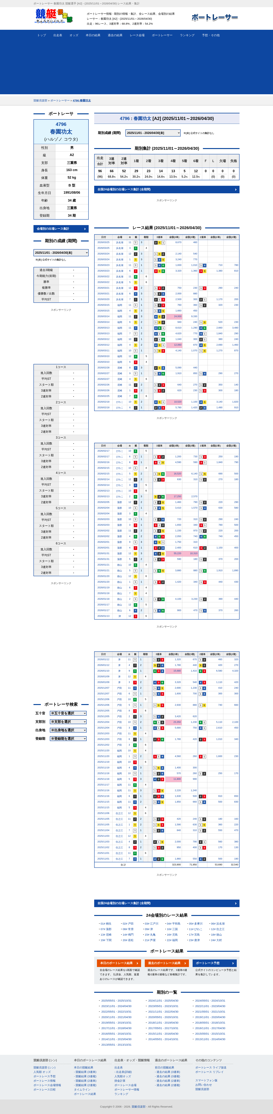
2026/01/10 (103, 670)
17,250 (177, 496)
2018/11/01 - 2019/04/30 (163, 1022)
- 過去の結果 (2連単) (167, 1080)
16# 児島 (172, 934)
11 (130, 242)
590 (195, 462)
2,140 (179, 253)
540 (195, 253)
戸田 (119, 688)
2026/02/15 (103, 468)
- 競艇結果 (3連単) (85, 1071)
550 (220, 830)
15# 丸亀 (150, 934)
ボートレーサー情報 (126, 1089)
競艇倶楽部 (40, 100)
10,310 (193, 553)
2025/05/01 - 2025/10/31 (116, 1000)
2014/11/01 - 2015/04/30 (116, 1039)
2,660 (219, 327)
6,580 (219, 670)
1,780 (178, 665)
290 (220, 287)
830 (236, 801)
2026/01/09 (103, 676)
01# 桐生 (106, 923)
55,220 (177, 553)
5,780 (179, 407)
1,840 (219, 333)
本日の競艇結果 (83, 1067)
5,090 (179, 367)
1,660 (179, 310)
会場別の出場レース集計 (53, 228)
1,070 (194, 350)
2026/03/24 (103, 253)
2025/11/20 (103, 750)
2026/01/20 (103, 576)
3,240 (179, 259)
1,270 (219, 350)
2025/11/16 (103, 790)
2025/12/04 (103, 722)
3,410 (178, 507)
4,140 (179, 350)
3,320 (179, 270)
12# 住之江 (218, 929)
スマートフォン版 (206, 1080)
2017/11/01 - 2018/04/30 (116, 1028)
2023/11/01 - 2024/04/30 (116, 1006)
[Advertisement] (136, 68)
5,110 (219, 722)
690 (221, 473)
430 (236, 581)
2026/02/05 (103, 502)
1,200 (178, 456)
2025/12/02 (103, 744)
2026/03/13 (103, 327)
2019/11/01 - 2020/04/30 (210, 1017)
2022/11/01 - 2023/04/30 (210, 1006)
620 (179, 390)
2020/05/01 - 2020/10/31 (163, 1017)
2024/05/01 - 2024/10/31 (210, 1000)
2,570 (194, 496)
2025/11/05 (103, 818)
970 (195, 530)
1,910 (179, 373)
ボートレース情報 (44, 1080)
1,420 (194, 407)
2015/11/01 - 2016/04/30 (163, 1033)
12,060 (177, 344)
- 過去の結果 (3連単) (167, 1071)
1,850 (178, 801)
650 (236, 796)
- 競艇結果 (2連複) (85, 1085)
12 (130, 253)
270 (236, 373)
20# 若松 (128, 940)
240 (236, 287)
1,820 (235, 401)
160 (236, 818)
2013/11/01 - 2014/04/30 (210, 1039)
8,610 (179, 327)
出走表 (118, 1067)
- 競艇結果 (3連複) (85, 1076)
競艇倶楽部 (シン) (44, 1067)
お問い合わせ (203, 1084)
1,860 (178, 858)
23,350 (177, 722)
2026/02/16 (103, 462)
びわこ (119, 402)
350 (220, 384)
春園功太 (61, 132)
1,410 (194, 670)
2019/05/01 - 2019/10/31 (116, 1022)
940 (179, 322)
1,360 (194, 270)
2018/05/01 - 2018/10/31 (210, 1022)
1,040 (179, 339)
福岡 (119, 305)
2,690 (219, 344)
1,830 (179, 265)
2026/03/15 (103, 305)
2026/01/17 (103, 604)
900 (179, 610)
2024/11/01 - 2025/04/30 (163, 1000)
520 (220, 322)
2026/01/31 (103, 553)
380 (220, 339)
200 (236, 299)
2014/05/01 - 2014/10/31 (163, 1039)
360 (195, 305)
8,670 (179, 242)
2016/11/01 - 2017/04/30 (210, 1028)
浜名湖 (119, 242)
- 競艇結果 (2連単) (85, 1080)
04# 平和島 (173, 923)
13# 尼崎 (106, 934)
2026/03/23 (103, 265)
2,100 (235, 722)
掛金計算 (119, 1080)
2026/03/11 (103, 350)
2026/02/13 (103, 490)
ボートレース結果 (85, 1093)
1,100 (194, 401)
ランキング (121, 1093)
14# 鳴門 (128, 934)
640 (179, 384)
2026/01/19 (103, 587)
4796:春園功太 (82, 100)
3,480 (235, 327)
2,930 (178, 705)
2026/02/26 (103, 384)
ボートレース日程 (44, 1089)
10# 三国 (172, 929)
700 (195, 693)
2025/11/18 (103, 773)
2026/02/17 (103, 450)
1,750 (178, 542)
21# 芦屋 (150, 940)
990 (195, 779)
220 (221, 502)
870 (195, 344)
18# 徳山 (216, 934)
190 (236, 456)
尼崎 (119, 367)
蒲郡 (119, 502)
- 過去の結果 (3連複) (167, 1076)
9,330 (194, 316)
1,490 (219, 407)
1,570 (194, 507)
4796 (61, 124)
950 (179, 847)
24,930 (177, 316)
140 (236, 384)
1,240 (194, 790)
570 (179, 773)
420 (220, 665)
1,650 (178, 524)
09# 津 (149, 929)
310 (195, 479)
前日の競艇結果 (164, 1067)
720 (179, 519)
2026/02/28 (103, 367)
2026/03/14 (103, 316)
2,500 (179, 299)
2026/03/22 (103, 276)
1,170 (219, 299)
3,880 (178, 570)
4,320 (235, 670)
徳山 (119, 565)
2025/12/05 (103, 710)
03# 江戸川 (151, 923)
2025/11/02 (103, 847)
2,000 (179, 293)
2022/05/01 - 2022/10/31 (116, 1011)
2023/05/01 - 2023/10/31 (163, 1006)
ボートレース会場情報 (47, 1085)
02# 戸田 (128, 923)
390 (221, 599)
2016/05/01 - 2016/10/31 (116, 1033)
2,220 (178, 790)
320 (220, 305)
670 (195, 659)
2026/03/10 (103, 356)
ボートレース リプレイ (209, 1071)
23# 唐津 (194, 940)
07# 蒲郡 (106, 929)
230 (195, 287)
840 (179, 830)
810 (236, 270)
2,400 (178, 547)
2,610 (219, 727)
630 (179, 479)
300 (195, 299)
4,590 (178, 462)
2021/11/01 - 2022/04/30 (163, 1011)
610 (195, 547)
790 (236, 462)
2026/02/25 (103, 396)
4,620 (179, 333)
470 (195, 610)
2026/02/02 (103, 530)
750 (179, 287)
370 (221, 559)
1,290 (194, 327)
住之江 (119, 813)
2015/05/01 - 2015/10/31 (210, 1033)
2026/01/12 (103, 659)
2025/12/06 (103, 699)
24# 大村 (216, 940)
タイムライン (82, 1089)
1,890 (235, 570)
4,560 (178, 756)
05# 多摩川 (196, 923)
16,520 (177, 473)
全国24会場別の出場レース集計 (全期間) (124, 189)
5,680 (178, 727)
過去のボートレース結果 (164, 963)
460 (195, 242)
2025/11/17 (103, 784)
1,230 (194, 687)
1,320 (178, 659)
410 (220, 687)
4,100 (178, 599)
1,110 (219, 682)
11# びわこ (196, 929)
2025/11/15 (103, 801)
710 (220, 265)
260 (236, 610)
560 (220, 841)
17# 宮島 (194, 934)
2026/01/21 (103, 564)
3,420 (178, 716)
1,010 (194, 265)
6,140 (194, 473)
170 (236, 773)
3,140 (219, 401)
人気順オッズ (122, 1076)
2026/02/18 (103, 401)
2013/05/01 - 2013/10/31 (116, 1044)
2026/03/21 (103, 287)
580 (236, 507)
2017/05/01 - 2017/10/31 (163, 1028)
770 (195, 259)
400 (236, 547)
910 (236, 407)
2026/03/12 (103, 339)
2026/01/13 (103, 616)
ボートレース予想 (207, 963)
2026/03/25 (103, 242)
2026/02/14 (103, 479)
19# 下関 (106, 940)
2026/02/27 (103, 373)
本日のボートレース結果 (116, 963)
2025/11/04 (103, 830)
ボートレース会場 (125, 1085)
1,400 (178, 767)
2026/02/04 (103, 507)
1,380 (219, 270)
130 (236, 847)
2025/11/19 (103, 761)
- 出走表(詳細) (123, 1071)
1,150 (178, 530)
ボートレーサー (60, 100)
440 (195, 367)
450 (195, 310)
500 (236, 473)
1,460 (235, 344)
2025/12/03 (103, 733)
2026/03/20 (103, 299)
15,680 (177, 670)
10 (130, 339)
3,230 (194, 599)
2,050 (178, 536)
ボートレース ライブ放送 (210, 1067)
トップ (41, 35)
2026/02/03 (103, 519)
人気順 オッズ (42, 1071)
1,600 (178, 693)
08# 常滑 (128, 929)
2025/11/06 (103, 813)
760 (179, 305)
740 (195, 536)
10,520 (177, 401)
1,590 (178, 824)
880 (195, 293)
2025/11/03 (103, 836)
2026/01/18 (103, 593)
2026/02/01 (103, 542)
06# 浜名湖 (218, 923)
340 (195, 524)
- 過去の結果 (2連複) (167, 1085)
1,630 (178, 796)
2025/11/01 (103, 853)
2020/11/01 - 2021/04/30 (116, 1017)
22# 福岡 (172, 940)
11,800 (177, 779)
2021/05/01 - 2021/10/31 (210, 1011)
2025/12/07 (103, 687)
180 (236, 390)
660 (236, 705)
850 (195, 373)
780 (236, 265)
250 (221, 456)
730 (195, 456)
